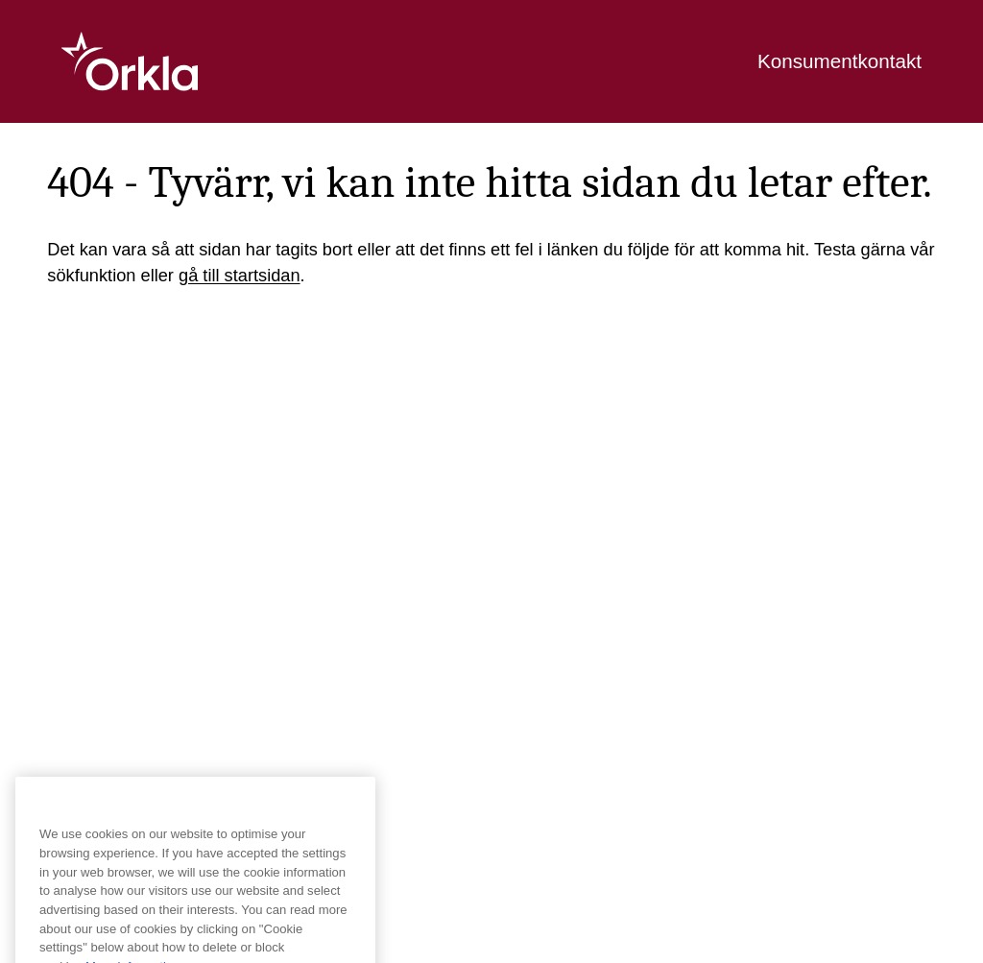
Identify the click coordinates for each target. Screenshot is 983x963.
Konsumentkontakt (839, 61)
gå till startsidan (239, 275)
